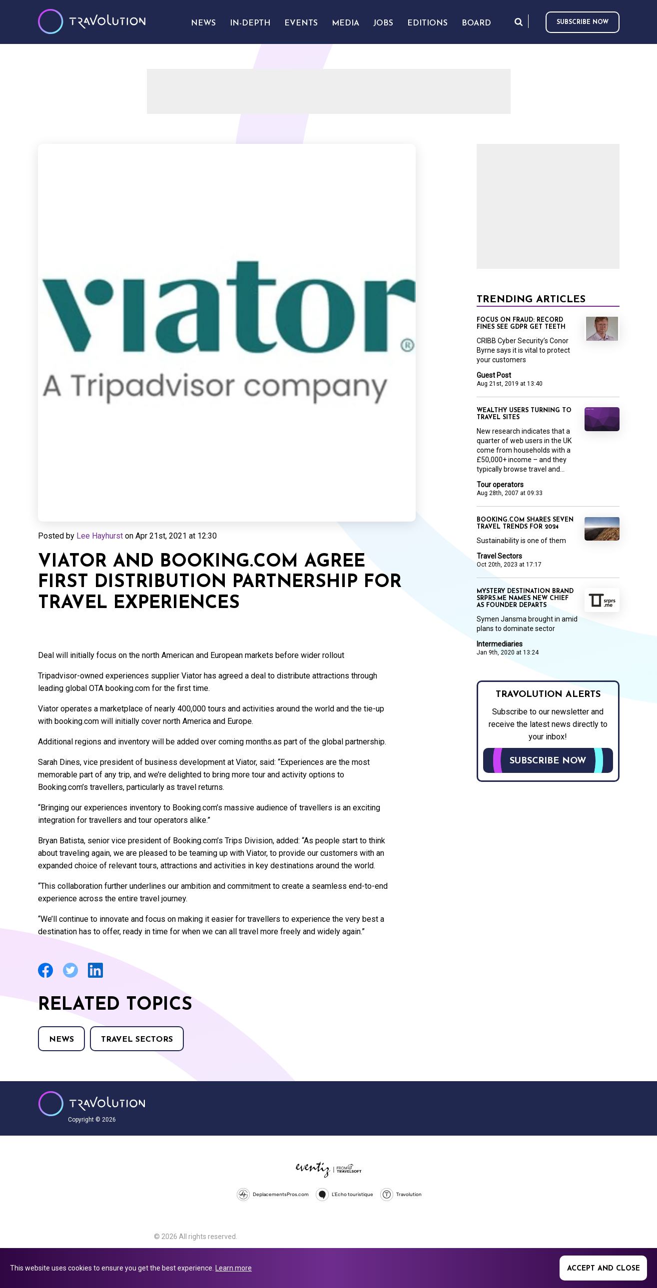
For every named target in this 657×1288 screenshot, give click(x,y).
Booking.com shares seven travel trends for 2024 (525, 523)
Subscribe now (583, 22)
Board (476, 23)
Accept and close (603, 1269)
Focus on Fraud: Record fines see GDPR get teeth (521, 323)
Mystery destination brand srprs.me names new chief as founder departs (525, 599)
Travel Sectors (137, 1040)
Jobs (383, 23)
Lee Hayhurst (99, 536)
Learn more (233, 1268)
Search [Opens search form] (518, 21)
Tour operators (500, 485)
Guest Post (494, 375)
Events (301, 23)
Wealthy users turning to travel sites (524, 414)
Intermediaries (500, 644)
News (61, 1040)
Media (345, 23)
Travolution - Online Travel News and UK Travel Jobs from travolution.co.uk (91, 1103)
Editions (427, 23)
